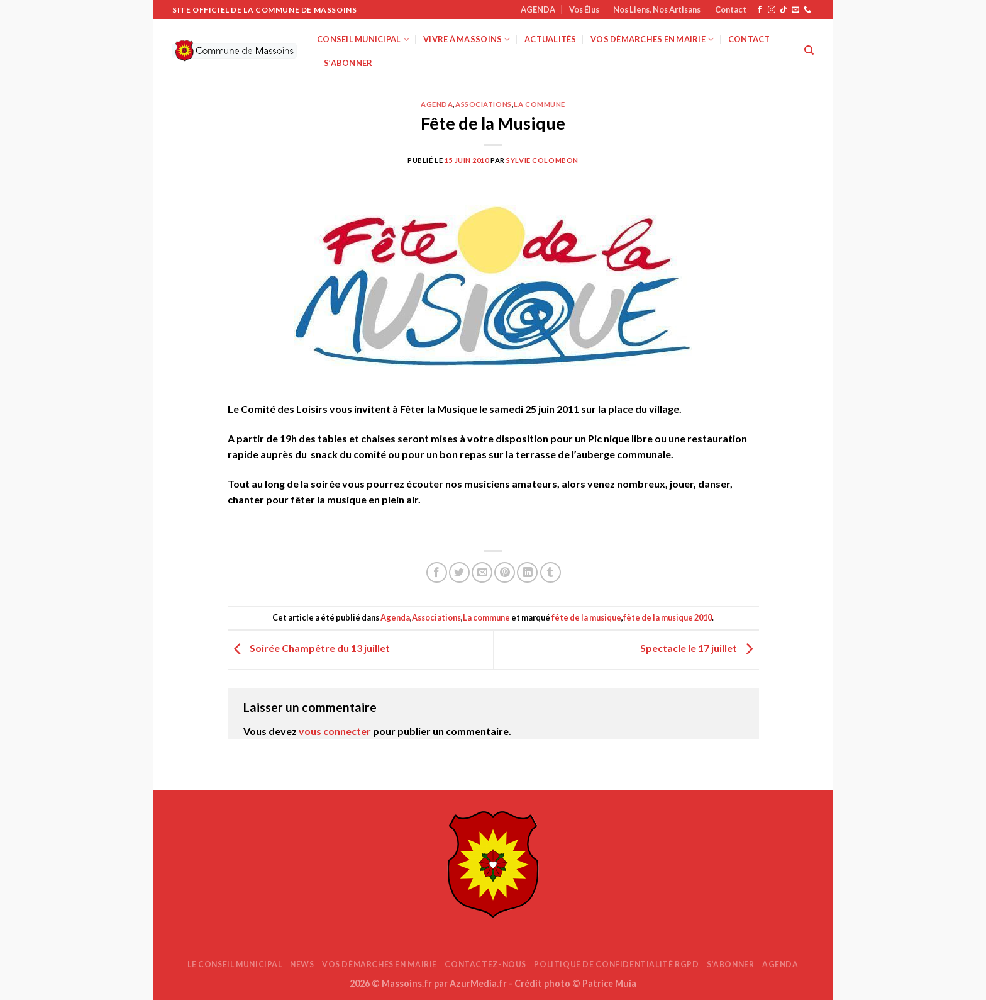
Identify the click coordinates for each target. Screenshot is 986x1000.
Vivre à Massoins (467, 39)
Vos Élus (584, 9)
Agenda (437, 104)
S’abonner (348, 63)
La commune (539, 104)
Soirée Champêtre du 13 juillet (309, 648)
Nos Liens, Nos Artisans (657, 9)
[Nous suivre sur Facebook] (759, 10)
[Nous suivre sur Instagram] (771, 10)
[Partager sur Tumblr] (550, 572)
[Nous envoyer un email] (795, 10)
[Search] (809, 50)
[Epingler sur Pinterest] (504, 572)
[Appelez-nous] (807, 10)
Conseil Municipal (363, 39)
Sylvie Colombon (542, 160)
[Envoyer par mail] (482, 572)
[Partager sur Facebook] (436, 572)
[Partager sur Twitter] (459, 572)
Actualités (550, 39)
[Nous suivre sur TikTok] (783, 10)
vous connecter (335, 731)
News (302, 964)
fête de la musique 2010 (667, 617)
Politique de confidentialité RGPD (616, 964)
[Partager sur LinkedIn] (527, 572)
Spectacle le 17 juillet (699, 648)
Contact (730, 9)
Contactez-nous (485, 964)
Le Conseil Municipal (234, 964)
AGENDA (538, 9)
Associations (483, 104)
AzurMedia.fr (478, 983)
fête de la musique (586, 617)
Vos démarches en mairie (652, 39)
